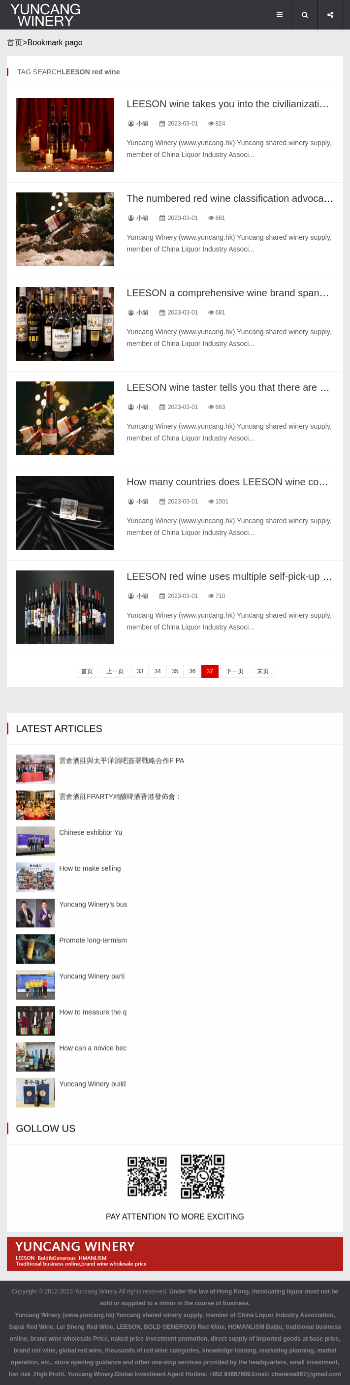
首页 (15, 42)
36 (192, 671)
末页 (263, 671)
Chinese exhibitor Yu (90, 1069)
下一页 (235, 671)
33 (140, 671)
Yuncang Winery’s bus (93, 1141)
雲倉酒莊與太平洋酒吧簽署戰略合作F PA (121, 997)
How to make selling (90, 1105)
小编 (142, 123)
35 (175, 671)
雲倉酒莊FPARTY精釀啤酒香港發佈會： (120, 1033)
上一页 (115, 671)
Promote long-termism (93, 1177)
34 (157, 671)
